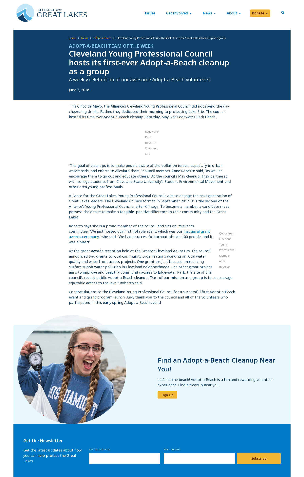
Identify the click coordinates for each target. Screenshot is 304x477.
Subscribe (258, 458)
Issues (150, 13)
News (207, 13)
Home (72, 38)
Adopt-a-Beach (102, 38)
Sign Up (167, 395)
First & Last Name (99, 449)
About (232, 13)
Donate (258, 13)
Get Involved (177, 13)
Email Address (172, 449)
